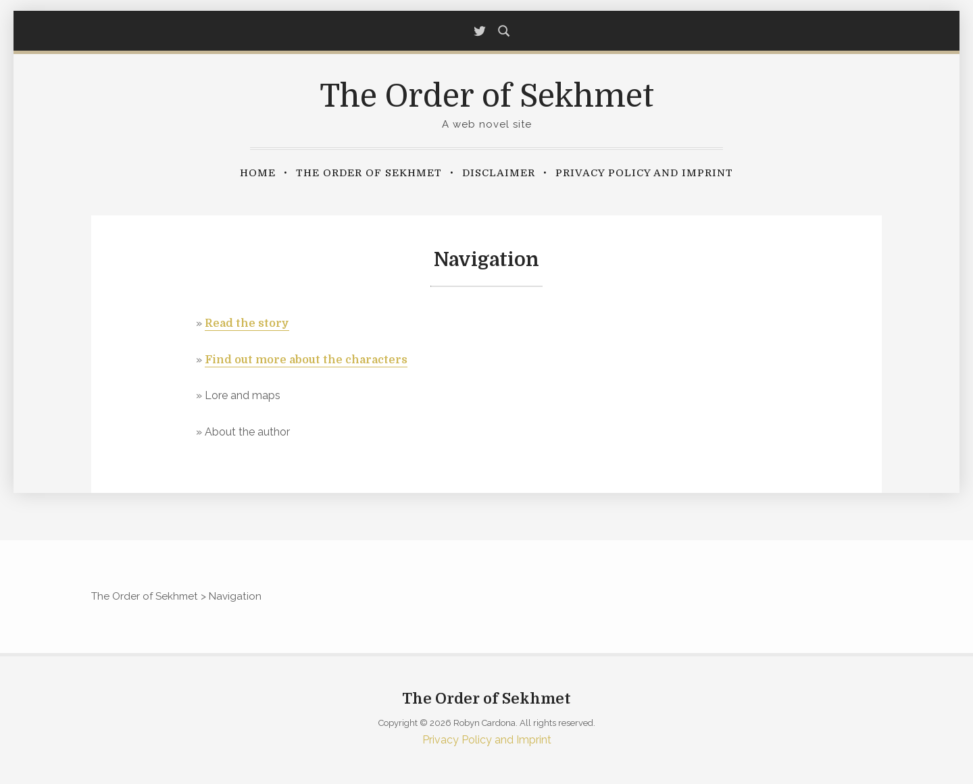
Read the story (247, 323)
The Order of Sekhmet (487, 96)
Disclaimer (498, 173)
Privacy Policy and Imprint (644, 173)
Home (258, 173)
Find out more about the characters (306, 360)
